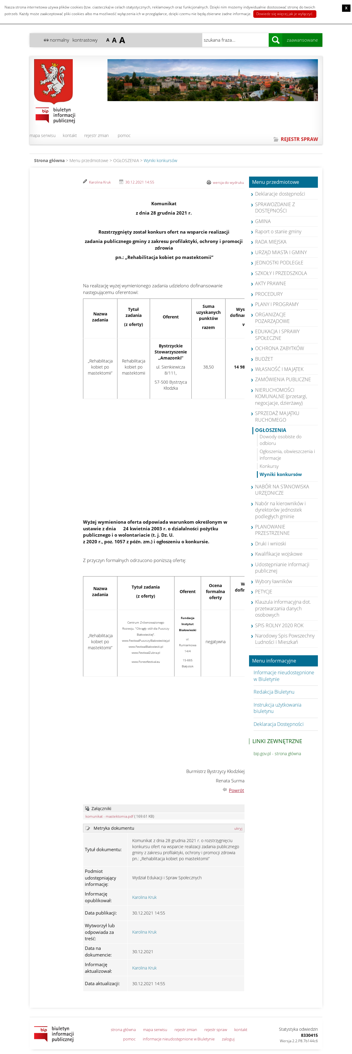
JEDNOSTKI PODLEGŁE (279, 262)
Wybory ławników (273, 581)
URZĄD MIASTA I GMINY (281, 252)
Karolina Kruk (100, 182)
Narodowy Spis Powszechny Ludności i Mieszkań (285, 638)
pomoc (124, 135)
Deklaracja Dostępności (279, 724)
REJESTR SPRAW (299, 139)
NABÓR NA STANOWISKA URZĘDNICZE (282, 489)
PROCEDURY (269, 294)
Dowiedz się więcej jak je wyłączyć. (284, 13)
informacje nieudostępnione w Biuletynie (179, 1039)
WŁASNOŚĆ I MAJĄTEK (279, 369)
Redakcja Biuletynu (274, 691)
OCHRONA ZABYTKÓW (279, 348)
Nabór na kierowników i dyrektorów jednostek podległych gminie (280, 510)
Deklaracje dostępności (280, 193)
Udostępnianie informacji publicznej (282, 567)
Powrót (236, 790)
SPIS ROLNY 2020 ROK (279, 625)
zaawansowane (302, 40)
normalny (59, 40)
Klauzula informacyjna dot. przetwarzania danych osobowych (283, 608)
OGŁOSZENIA (126, 160)
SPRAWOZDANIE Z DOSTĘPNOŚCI (275, 207)
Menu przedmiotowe (275, 182)
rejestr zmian (96, 135)
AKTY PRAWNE (270, 283)
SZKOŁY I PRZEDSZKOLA (281, 273)
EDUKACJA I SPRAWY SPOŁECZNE (277, 334)
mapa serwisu (43, 135)
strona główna (123, 1029)
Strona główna (49, 160)
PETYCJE (263, 591)
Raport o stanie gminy (278, 231)
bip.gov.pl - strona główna (277, 753)
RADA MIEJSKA (270, 241)
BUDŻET (264, 359)
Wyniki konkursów (160, 160)
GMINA (263, 221)
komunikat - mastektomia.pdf (109, 816)
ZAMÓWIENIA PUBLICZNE (283, 379)
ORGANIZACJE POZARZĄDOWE (272, 317)
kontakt (70, 135)
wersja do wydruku (228, 182)
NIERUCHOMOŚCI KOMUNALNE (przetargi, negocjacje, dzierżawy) (281, 396)
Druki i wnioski (270, 543)
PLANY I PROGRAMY (277, 304)
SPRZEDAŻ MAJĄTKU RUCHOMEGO (277, 416)
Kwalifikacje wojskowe (278, 554)
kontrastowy (85, 40)
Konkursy (269, 466)
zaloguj (228, 1039)
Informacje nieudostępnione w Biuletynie (284, 675)
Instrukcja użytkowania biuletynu (277, 707)
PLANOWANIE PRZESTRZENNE (272, 529)
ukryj (238, 828)
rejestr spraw (215, 1029)
